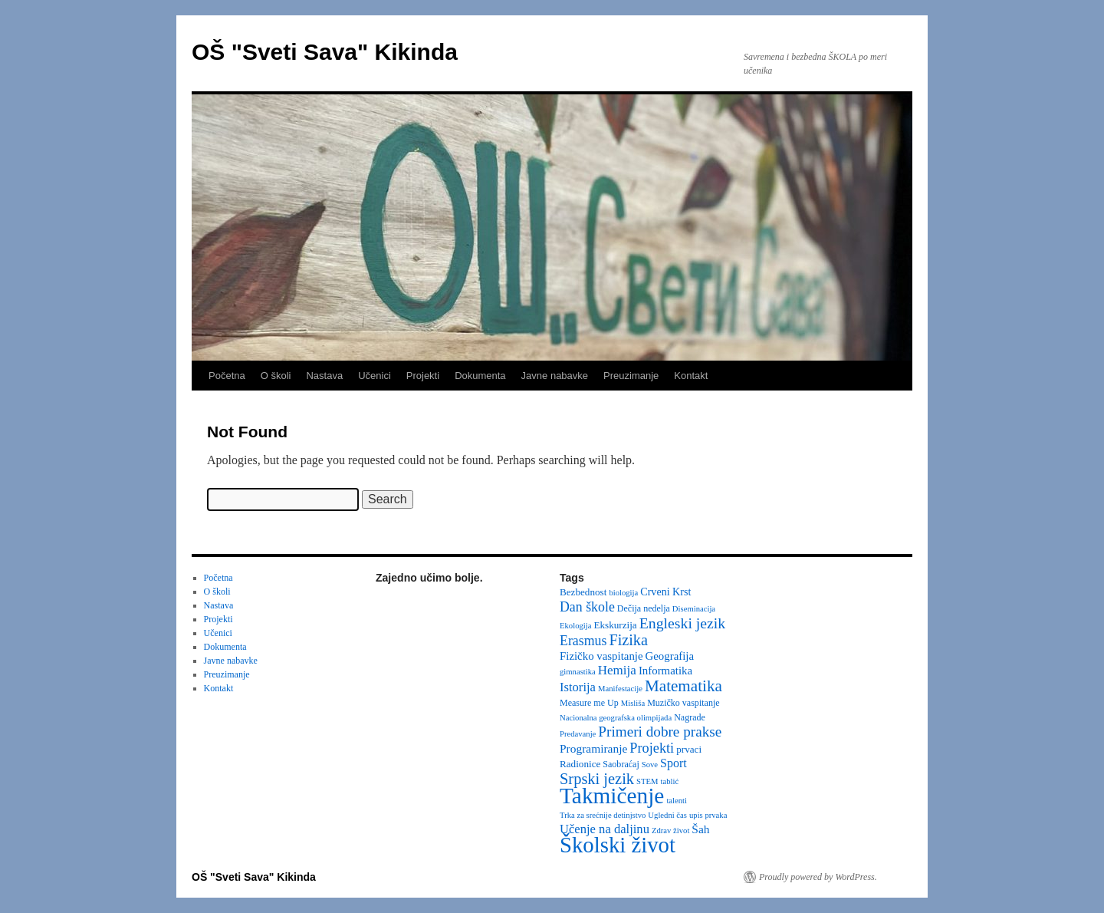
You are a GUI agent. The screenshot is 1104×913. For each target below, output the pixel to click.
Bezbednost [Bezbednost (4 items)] (583, 592)
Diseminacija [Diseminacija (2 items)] (693, 609)
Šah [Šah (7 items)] (700, 829)
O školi (276, 375)
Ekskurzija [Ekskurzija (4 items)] (614, 625)
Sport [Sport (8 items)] (673, 763)
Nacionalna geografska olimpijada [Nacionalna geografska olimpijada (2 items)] (616, 718)
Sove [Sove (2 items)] (650, 764)
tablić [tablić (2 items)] (670, 781)
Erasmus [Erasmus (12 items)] (583, 640)
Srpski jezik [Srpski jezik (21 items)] (597, 778)
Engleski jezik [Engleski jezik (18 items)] (682, 623)
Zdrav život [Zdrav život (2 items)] (670, 830)
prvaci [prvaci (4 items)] (689, 749)
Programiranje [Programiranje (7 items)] (593, 748)
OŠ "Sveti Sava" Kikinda (325, 51)
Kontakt (691, 375)
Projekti (422, 375)
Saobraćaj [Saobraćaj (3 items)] (621, 764)
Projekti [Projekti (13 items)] (651, 748)
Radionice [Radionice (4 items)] (580, 764)
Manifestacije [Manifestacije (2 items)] (620, 688)
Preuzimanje (631, 375)
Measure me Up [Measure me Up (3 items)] (589, 702)
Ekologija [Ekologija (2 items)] (575, 625)
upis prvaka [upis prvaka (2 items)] (708, 815)
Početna (227, 375)
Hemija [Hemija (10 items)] (617, 670)
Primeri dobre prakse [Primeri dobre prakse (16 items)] (659, 731)
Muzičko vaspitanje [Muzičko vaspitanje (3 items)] (683, 702)
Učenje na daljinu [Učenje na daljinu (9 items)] (604, 829)
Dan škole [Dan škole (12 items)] (587, 607)
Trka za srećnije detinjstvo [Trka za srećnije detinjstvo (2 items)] (603, 815)
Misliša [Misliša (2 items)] (633, 703)
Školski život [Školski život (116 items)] (617, 844)
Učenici (374, 375)
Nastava (324, 375)
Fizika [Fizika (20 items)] (628, 639)
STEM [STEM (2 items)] (647, 781)
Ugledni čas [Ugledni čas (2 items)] (667, 815)
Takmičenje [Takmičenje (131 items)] (612, 795)
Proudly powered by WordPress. (818, 877)
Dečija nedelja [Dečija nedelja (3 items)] (643, 608)
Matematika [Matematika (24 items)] (683, 686)
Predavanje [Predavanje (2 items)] (578, 734)
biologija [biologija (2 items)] (623, 592)
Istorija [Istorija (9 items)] (578, 687)
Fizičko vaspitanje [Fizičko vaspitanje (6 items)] (601, 656)
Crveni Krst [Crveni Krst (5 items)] (665, 591)
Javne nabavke (554, 375)
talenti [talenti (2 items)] (676, 800)
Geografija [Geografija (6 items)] (670, 656)
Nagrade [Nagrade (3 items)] (689, 717)
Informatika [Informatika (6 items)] (665, 670)
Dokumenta (480, 375)
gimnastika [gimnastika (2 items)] (578, 671)
